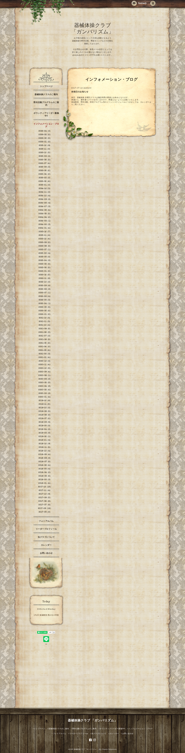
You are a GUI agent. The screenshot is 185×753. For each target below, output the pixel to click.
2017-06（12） (45, 508)
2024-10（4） (45, 196)
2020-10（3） (45, 368)
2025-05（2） (45, 171)
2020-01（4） (45, 397)
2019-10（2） (45, 408)
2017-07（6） (45, 505)
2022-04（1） (45, 304)
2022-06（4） (45, 296)
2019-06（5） (45, 422)
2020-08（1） (45, 375)
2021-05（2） (45, 343)
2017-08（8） (45, 501)
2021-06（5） (45, 339)
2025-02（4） (45, 181)
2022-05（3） (45, 300)
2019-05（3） (45, 426)
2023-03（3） (45, 264)
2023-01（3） (45, 271)
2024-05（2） (45, 214)
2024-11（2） (45, 192)
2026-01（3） (45, 142)
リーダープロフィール (46, 529)
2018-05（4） (45, 469)
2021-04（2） (45, 347)
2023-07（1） (45, 250)
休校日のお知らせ (79, 92)
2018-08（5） (45, 458)
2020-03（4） (45, 390)
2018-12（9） (45, 444)
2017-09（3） (45, 498)
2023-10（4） (45, 239)
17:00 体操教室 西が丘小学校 (46, 615)
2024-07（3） (45, 207)
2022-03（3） (45, 307)
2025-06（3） (45, 167)
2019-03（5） (45, 433)
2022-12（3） (45, 275)
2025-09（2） (45, 156)
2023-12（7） (45, 232)
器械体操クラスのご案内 (46, 95)
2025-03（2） (45, 178)
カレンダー (46, 545)
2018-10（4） (45, 451)
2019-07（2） (45, 419)
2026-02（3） (45, 138)
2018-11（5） (45, 447)
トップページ (46, 87)
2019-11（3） (45, 404)
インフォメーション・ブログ (46, 125)
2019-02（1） (45, 437)
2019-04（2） (45, 429)
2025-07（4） (45, 163)
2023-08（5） (45, 246)
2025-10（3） (45, 153)
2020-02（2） (45, 393)
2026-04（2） (45, 131)
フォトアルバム (46, 521)
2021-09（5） (45, 329)
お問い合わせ (46, 553)
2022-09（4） (45, 286)
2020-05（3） (45, 383)
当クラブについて (46, 537)
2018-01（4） (45, 483)
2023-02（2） (45, 268)
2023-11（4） (45, 235)
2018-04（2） (45, 472)
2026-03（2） (45, 135)
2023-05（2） (45, 257)
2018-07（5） (45, 462)
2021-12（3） (45, 318)
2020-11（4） (45, 365)
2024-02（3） (45, 225)
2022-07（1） (45, 293)
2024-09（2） (45, 199)
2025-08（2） (45, 160)
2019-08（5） (45, 415)
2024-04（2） (45, 217)
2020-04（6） (45, 386)
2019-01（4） (45, 440)
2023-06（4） (45, 253)
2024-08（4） (45, 203)
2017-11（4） (45, 490)
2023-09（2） (45, 242)
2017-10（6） (45, 494)
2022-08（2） (45, 289)
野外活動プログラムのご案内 (46, 104)
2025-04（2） (45, 174)
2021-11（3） (45, 322)
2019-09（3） (45, 411)
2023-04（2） (45, 260)
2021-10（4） (45, 325)
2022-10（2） (45, 282)
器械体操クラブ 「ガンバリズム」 (92, 720)
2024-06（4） (45, 210)
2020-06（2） (45, 379)
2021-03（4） (45, 350)
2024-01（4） (45, 228)
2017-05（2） (45, 512)
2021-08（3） (45, 332)
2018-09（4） (45, 454)
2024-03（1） (45, 221)
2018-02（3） (45, 480)
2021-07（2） (45, 336)
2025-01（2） (45, 185)
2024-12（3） (45, 189)
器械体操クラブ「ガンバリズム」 (86, 749)
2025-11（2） (45, 149)
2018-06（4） (45, 465)
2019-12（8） (45, 401)
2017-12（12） (45, 487)
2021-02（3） (45, 354)
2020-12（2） (45, 361)
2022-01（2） (45, 314)
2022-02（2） (45, 311)
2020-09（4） (45, 372)
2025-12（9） (45, 145)
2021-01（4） (45, 357)
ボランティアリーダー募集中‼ (46, 114)
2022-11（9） (45, 278)
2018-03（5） (45, 476)
